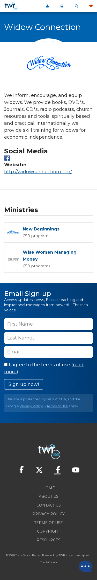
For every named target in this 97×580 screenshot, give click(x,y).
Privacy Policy (31, 406)
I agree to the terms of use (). (44, 368)
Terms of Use (57, 406)
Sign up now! (24, 384)
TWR (62, 555)
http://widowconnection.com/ (38, 172)
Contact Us (48, 505)
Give (91, 6)
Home (48, 488)
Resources (48, 540)
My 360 (47, 6)
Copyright (48, 531)
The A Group (48, 562)
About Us (48, 496)
